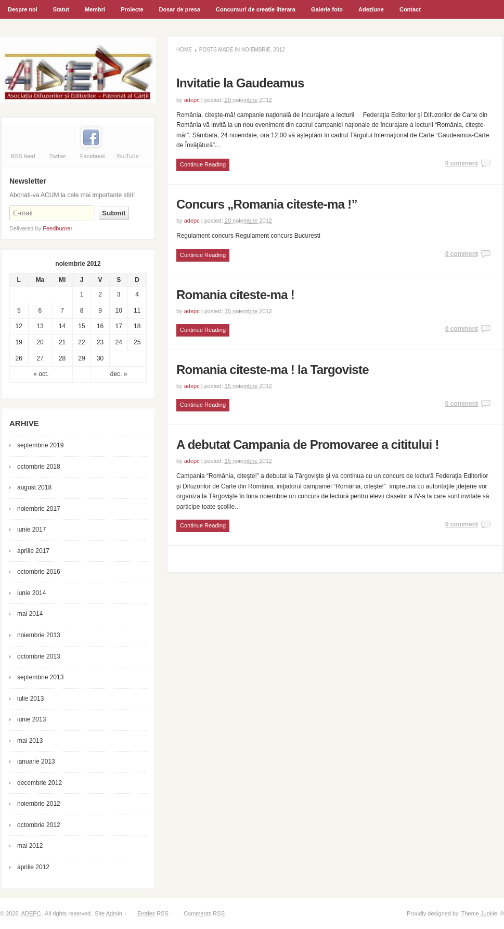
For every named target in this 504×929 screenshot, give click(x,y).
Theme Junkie (479, 913)
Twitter (57, 156)
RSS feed (22, 156)
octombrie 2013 (38, 656)
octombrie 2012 (38, 825)
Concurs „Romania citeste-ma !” (266, 204)
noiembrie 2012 (38, 803)
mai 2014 (30, 613)
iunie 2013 (31, 719)
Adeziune (371, 9)
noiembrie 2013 (38, 635)
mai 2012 (30, 845)
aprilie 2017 (33, 550)
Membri (94, 12)
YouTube (127, 156)
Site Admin (108, 913)
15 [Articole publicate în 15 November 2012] (81, 326)
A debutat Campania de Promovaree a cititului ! (307, 444)
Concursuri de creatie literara (254, 12)
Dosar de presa (179, 9)
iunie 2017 (31, 529)
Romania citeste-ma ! (235, 295)
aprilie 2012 (33, 867)
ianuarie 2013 (36, 761)
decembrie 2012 (39, 782)
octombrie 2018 (38, 466)
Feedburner (57, 228)
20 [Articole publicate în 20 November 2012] (39, 342)
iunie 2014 (31, 593)
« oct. (40, 374)
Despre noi (22, 9)
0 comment (461, 163)
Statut (61, 9)
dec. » (118, 374)
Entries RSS (153, 913)
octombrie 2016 (38, 571)
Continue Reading (203, 164)
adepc (192, 100)
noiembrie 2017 (38, 508)
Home (184, 50)
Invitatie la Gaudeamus (240, 83)
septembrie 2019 (40, 445)
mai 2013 (30, 740)
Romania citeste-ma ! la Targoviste (272, 370)
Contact (410, 9)
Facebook (92, 156)
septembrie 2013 (40, 677)
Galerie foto (327, 9)
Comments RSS (204, 913)
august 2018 (34, 487)
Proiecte (132, 9)
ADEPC (31, 913)
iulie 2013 (30, 698)
